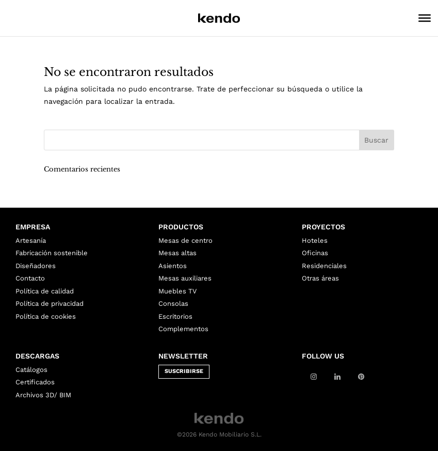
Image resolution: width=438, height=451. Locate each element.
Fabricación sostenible (51, 253)
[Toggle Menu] (424, 18)
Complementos (183, 329)
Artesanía (30, 240)
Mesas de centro (185, 240)
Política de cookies (45, 316)
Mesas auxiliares (185, 278)
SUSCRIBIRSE (184, 371)
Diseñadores (35, 266)
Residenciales (324, 266)
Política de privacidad (49, 303)
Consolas (173, 303)
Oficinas (315, 253)
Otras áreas (320, 278)
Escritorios (175, 316)
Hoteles (315, 240)
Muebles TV (177, 291)
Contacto (30, 278)
